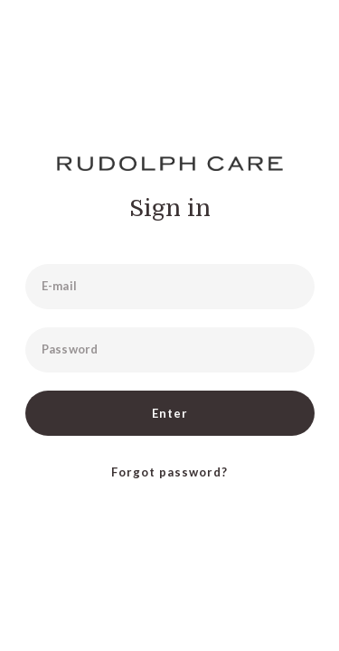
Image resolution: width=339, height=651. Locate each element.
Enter (170, 413)
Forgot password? (169, 472)
